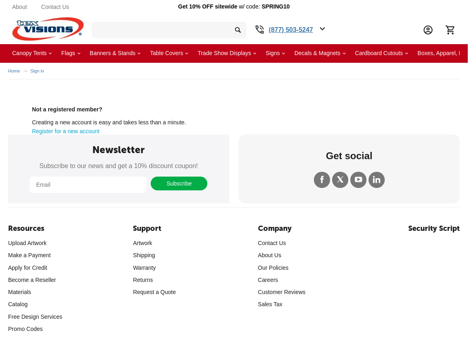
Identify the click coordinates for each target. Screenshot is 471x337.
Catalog (18, 304)
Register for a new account (66, 131)
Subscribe (179, 183)
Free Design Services (35, 317)
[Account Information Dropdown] (428, 30)
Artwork (142, 243)
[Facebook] (322, 180)
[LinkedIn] (377, 180)
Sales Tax (270, 304)
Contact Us (55, 7)
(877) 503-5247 (291, 29)
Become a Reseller (32, 280)
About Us (269, 255)
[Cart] (450, 30)
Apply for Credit (27, 267)
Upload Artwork (27, 243)
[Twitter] (340, 180)
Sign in (37, 70)
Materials (19, 292)
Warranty (144, 267)
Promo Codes (25, 329)
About (19, 7)
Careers (268, 280)
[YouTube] (358, 180)
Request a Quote (154, 292)
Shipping (144, 255)
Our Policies (273, 267)
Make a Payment (29, 255)
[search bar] (169, 30)
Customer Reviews (281, 292)
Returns (143, 280)
